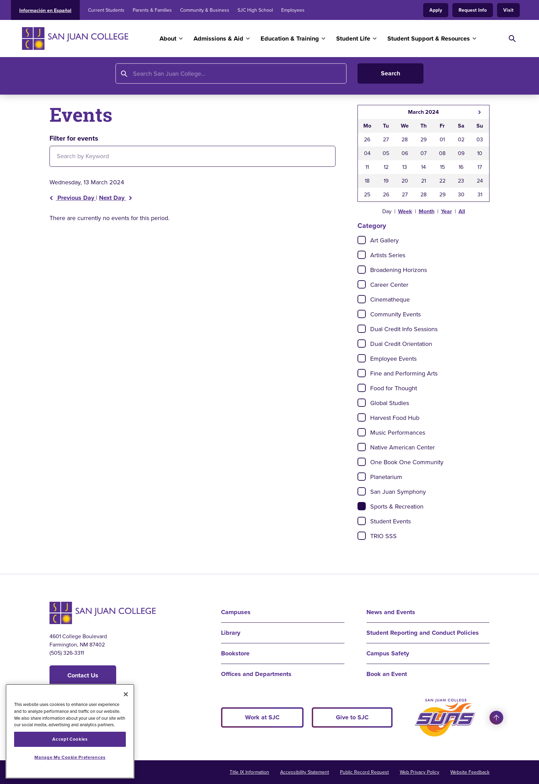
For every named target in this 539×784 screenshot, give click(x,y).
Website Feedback (470, 772)
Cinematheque (390, 299)
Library (230, 632)
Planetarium (386, 476)
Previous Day (73, 197)
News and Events (121, 78)
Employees (293, 10)
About (168, 38)
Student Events (390, 521)
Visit (508, 10)
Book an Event (386, 673)
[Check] (362, 240)
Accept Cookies (69, 739)
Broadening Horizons (398, 269)
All (462, 211)
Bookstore (235, 653)
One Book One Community (406, 462)
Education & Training (290, 38)
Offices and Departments (256, 673)
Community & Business (204, 10)
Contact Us (82, 675)
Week (405, 211)
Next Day (115, 197)
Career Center (389, 284)
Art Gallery (384, 240)
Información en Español (45, 10)
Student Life (353, 38)
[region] (70, 731)
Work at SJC (262, 717)
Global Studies (389, 403)
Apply (435, 10)
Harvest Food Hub (394, 417)
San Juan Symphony (398, 491)
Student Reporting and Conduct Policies (422, 632)
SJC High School (255, 10)
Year (446, 211)
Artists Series (387, 255)
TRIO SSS (383, 536)
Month (426, 211)
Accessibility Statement (304, 772)
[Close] (125, 694)
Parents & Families (152, 10)
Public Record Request (364, 772)
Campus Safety (387, 653)
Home (58, 78)
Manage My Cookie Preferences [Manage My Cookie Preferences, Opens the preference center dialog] (69, 757)
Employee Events (393, 358)
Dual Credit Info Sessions (404, 329)
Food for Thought (393, 388)
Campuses (236, 612)
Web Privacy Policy (419, 772)
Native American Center (402, 447)
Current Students (106, 10)
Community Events (395, 314)
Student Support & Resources (428, 38)
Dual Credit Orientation (401, 343)
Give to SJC (352, 717)
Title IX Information (249, 772)
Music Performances (397, 432)
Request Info (473, 10)
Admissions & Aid (218, 38)
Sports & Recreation (397, 506)
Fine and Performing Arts (404, 373)
